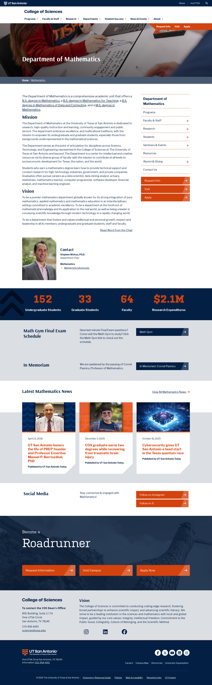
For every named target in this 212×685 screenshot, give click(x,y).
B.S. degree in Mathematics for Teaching (91, 100)
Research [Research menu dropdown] (71, 19)
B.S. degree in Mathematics (41, 100)
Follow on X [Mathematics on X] (163, 503)
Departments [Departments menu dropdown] (90, 19)
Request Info (163, 26)
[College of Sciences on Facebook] (125, 633)
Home (25, 80)
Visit (177, 26)
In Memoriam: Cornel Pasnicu (163, 366)
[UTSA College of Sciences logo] (42, 10)
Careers (129, 663)
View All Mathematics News (171, 391)
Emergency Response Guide (97, 677)
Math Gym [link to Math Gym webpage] (163, 332)
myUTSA (195, 3)
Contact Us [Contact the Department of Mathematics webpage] (150, 169)
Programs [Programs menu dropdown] (30, 19)
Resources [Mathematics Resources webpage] (149, 153)
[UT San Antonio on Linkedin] (179, 653)
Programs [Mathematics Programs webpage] (149, 112)
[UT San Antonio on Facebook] (158, 653)
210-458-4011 (42, 662)
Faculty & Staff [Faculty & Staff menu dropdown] (50, 19)
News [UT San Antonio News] (182, 3)
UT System (170, 677)
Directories (156, 663)
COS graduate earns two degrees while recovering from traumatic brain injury (105, 451)
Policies (118, 677)
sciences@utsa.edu (34, 630)
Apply (187, 26)
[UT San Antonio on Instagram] (187, 653)
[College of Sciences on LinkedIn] (106, 633)
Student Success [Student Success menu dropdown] (114, 19)
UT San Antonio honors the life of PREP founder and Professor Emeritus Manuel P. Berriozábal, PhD (47, 453)
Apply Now (164, 570)
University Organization (177, 663)
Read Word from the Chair (116, 230)
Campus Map (142, 663)
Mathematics (38, 80)
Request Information (49, 570)
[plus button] (165, 120)
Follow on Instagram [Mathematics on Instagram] (163, 494)
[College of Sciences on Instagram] (87, 633)
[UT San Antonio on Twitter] (165, 653)
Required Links (154, 677)
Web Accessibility (134, 677)
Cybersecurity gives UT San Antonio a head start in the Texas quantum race (163, 449)
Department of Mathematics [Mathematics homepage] (155, 101)
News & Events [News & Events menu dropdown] (138, 19)
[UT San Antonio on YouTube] (172, 653)
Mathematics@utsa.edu (76, 268)
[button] (206, 3)
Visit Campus (106, 570)
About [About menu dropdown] (157, 19)
